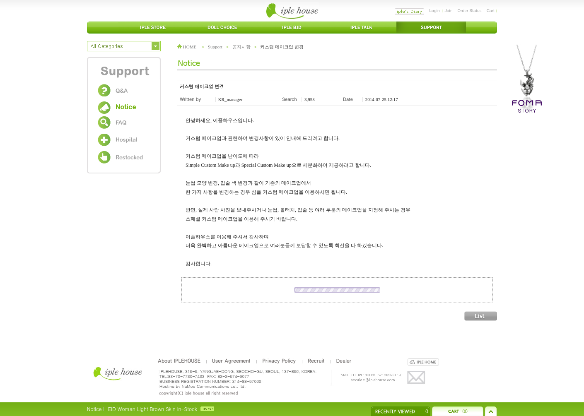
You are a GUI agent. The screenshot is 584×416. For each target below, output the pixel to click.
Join (449, 10)
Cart (491, 10)
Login (434, 10)
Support (215, 46)
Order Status (470, 10)
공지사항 (241, 46)
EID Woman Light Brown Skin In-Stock (152, 408)
